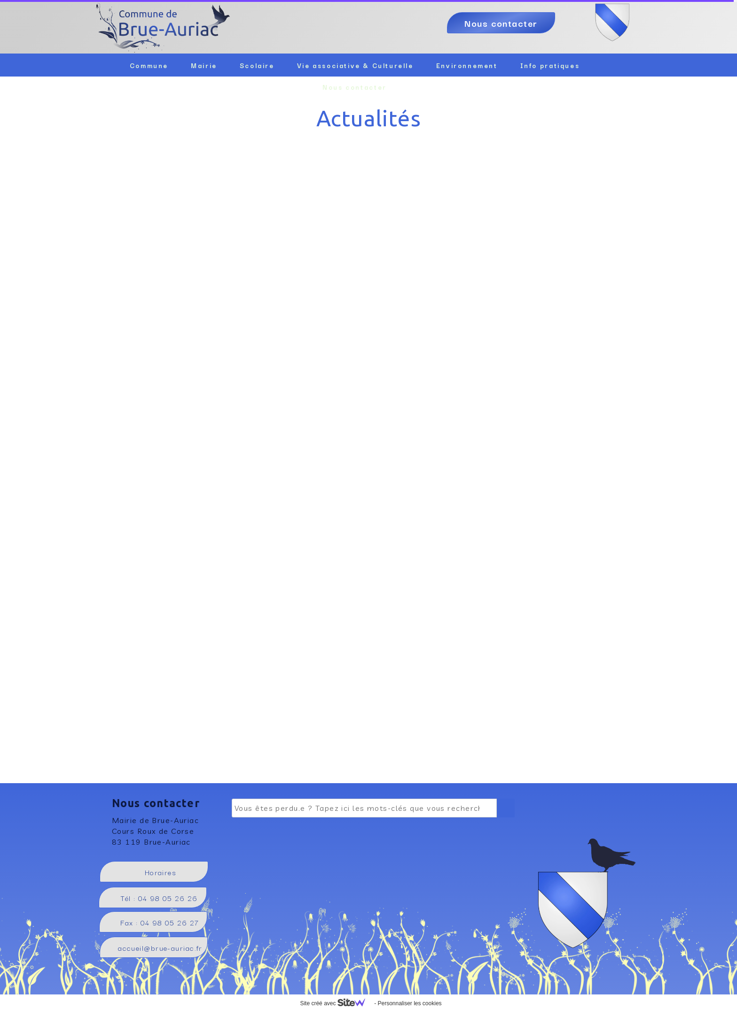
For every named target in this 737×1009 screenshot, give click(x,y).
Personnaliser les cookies (409, 1003)
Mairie (204, 65)
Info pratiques (550, 65)
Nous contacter (354, 87)
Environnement (467, 65)
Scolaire (257, 65)
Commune (149, 65)
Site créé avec (336, 1003)
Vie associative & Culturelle (355, 65)
